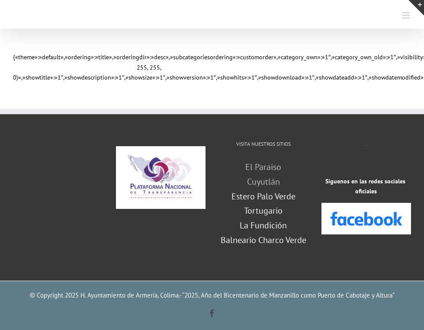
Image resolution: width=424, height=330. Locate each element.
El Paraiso (263, 167)
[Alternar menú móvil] (406, 15)
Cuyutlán (263, 181)
